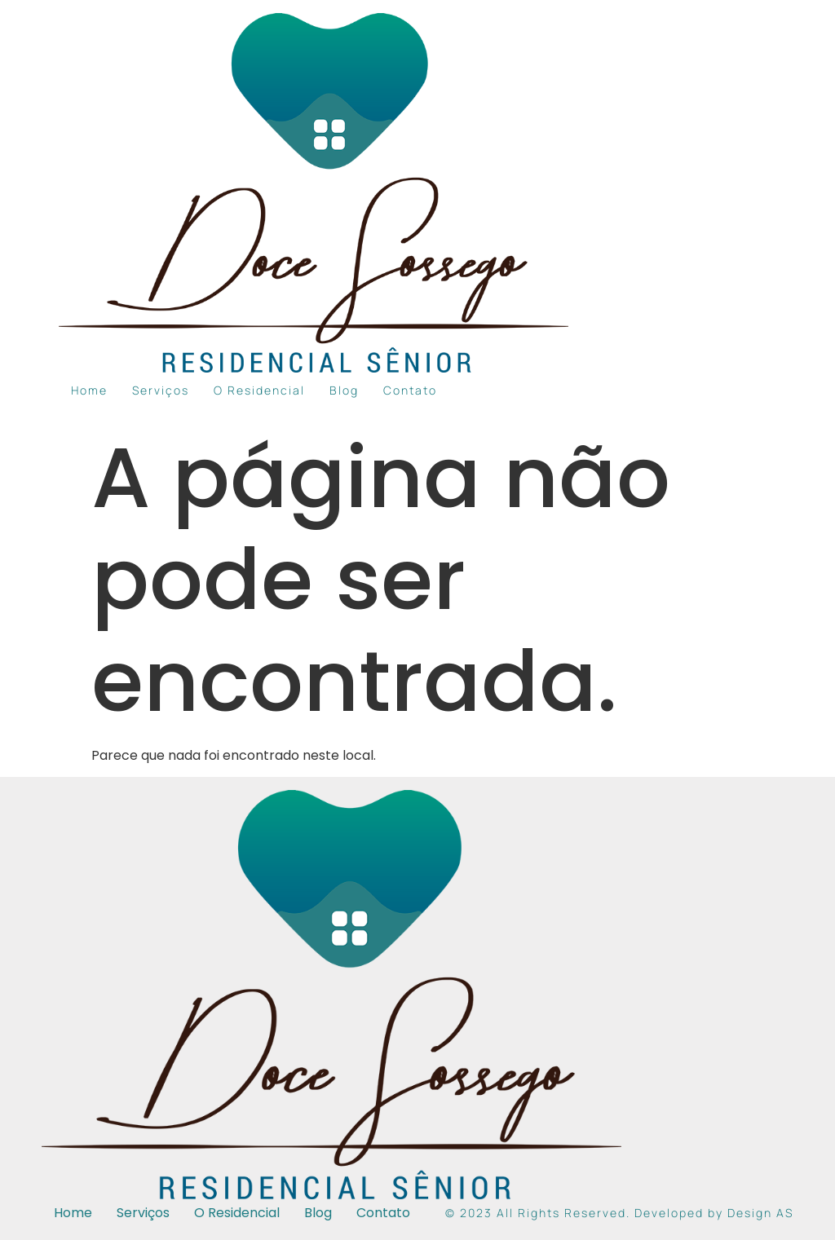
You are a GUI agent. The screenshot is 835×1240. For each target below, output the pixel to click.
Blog (344, 390)
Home (89, 390)
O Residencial (259, 390)
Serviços (160, 390)
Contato (410, 390)
